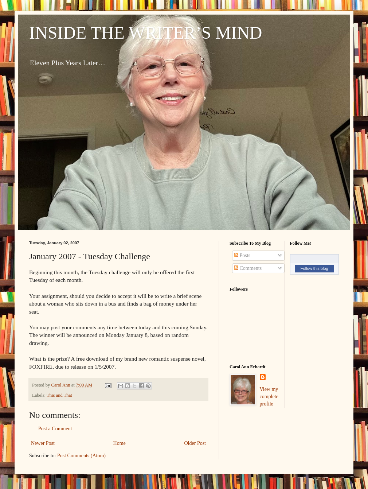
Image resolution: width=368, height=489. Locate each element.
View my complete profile (269, 396)
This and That (59, 395)
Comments (248, 268)
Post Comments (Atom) (81, 455)
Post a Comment (55, 428)
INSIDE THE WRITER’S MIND (145, 32)
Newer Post (43, 443)
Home (119, 443)
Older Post (195, 443)
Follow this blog (314, 268)
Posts (242, 255)
